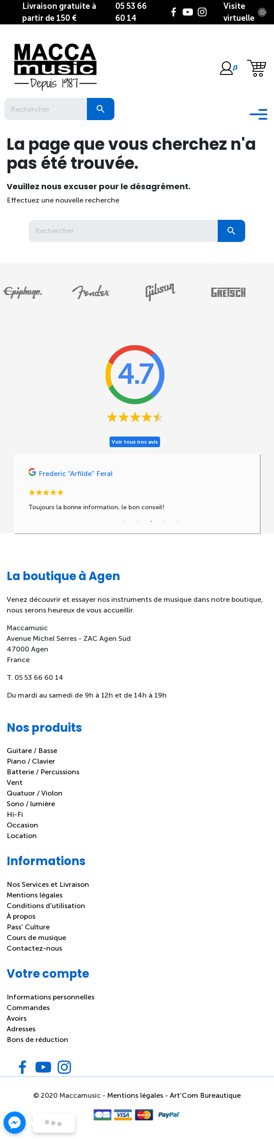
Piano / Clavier (31, 761)
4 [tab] (164, 521)
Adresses (21, 1029)
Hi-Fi (15, 814)
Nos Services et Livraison (48, 884)
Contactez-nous (34, 948)
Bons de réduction (37, 1039)
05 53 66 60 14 (131, 12)
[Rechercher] (45, 109)
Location (22, 835)
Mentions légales (35, 895)
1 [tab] (124, 521)
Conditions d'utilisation (46, 905)
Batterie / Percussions (43, 772)
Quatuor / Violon (35, 793)
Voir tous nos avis (135, 442)
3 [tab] (151, 521)
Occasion (22, 825)
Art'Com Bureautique (205, 1095)
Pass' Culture (28, 927)
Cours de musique (36, 937)
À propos (21, 916)
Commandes (28, 1007)
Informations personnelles (50, 997)
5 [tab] (177, 521)
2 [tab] (137, 521)
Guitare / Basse (32, 750)
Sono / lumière (31, 804)
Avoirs (17, 1018)
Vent (15, 782)
